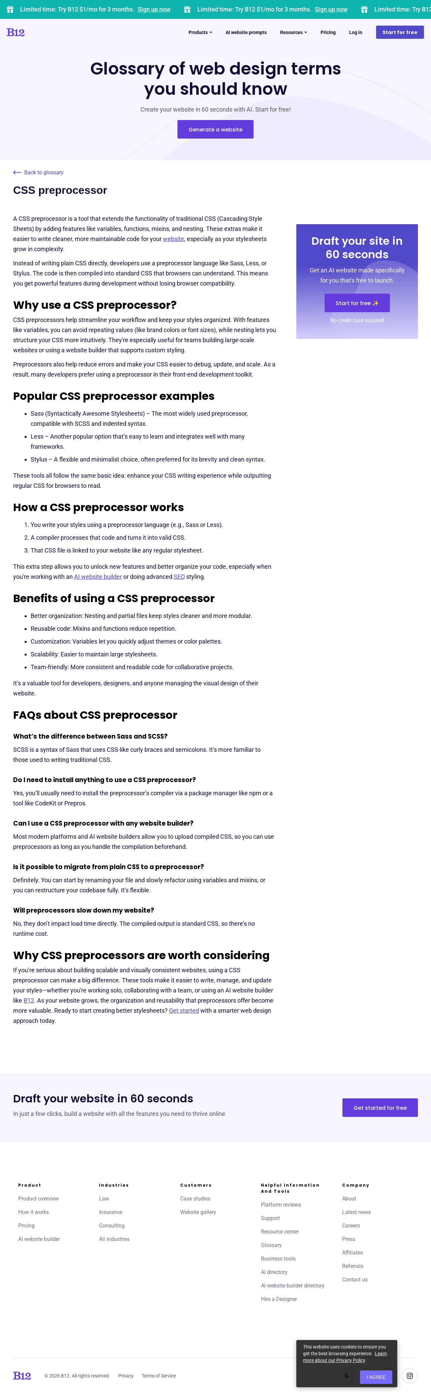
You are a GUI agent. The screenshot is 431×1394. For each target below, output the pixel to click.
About (349, 1198)
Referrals (352, 1266)
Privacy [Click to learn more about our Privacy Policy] (126, 1375)
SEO (179, 576)
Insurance (110, 1212)
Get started (184, 1010)
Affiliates (352, 1252)
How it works (33, 1212)
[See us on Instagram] (410, 1376)
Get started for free (380, 1108)
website (173, 238)
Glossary (271, 1245)
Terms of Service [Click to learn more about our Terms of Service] (159, 1375)
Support (270, 1218)
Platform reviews (281, 1205)
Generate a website (215, 130)
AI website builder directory (293, 1285)
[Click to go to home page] (35, 32)
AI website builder (98, 576)
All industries (114, 1239)
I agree (376, 1377)
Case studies (195, 1198)
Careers (351, 1225)
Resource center (280, 1231)
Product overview (38, 1198)
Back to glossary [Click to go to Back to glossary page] (38, 172)
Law (104, 1198)
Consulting (112, 1225)
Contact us (355, 1279)
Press (348, 1239)
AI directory (274, 1272)
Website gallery (198, 1212)
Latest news (356, 1212)
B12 (29, 1000)
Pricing (26, 1225)
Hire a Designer (279, 1299)
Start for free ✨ (357, 303)
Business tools (278, 1258)
